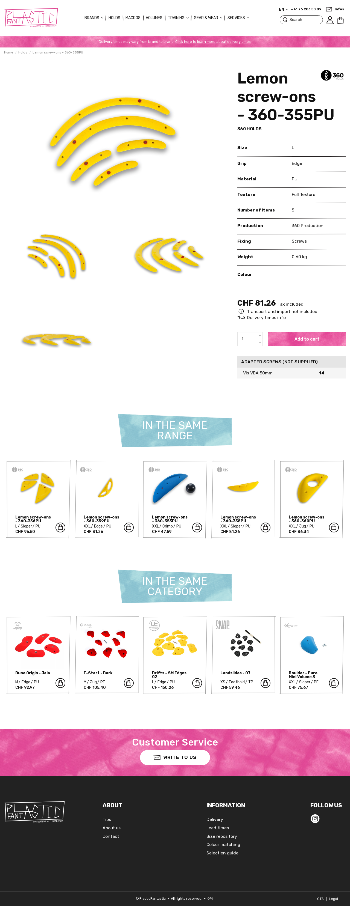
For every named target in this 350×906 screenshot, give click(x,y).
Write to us (175, 757)
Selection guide (222, 853)
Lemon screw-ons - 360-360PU (306, 519)
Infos (339, 9)
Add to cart (306, 339)
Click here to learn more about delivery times (213, 42)
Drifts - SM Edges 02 (169, 675)
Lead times (217, 827)
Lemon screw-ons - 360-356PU (33, 519)
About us (112, 827)
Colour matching (223, 844)
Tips (107, 819)
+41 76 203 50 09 (306, 9)
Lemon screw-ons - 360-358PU (238, 519)
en (284, 9)
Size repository (221, 836)
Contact (111, 836)
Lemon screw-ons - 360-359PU (101, 519)
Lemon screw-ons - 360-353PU (170, 519)
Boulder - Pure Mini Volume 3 (303, 675)
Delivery (214, 819)
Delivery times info (266, 317)
